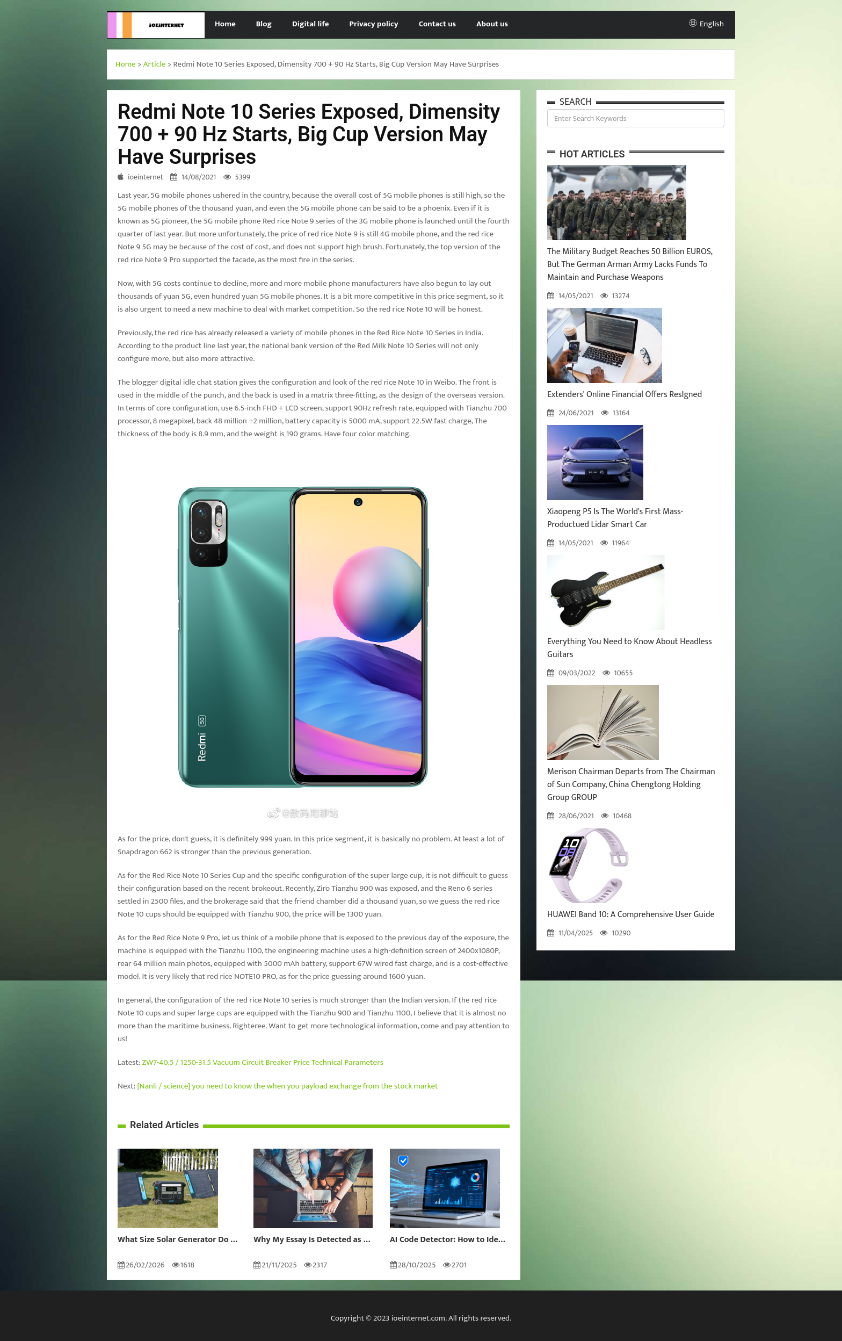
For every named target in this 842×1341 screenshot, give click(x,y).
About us (492, 24)
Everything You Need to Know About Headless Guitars (629, 648)
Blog (264, 24)
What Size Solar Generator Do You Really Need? (177, 1240)
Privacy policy (374, 24)
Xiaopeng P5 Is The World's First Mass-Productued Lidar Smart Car (615, 518)
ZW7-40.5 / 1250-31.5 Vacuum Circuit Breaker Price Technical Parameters (262, 1062)
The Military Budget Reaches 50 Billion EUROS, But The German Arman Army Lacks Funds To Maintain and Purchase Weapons (629, 264)
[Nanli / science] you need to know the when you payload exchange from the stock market (287, 1086)
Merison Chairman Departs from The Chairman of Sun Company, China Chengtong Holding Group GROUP (631, 785)
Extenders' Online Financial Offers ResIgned (624, 394)
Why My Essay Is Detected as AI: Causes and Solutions (313, 1240)
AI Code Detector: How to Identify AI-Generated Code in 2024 (450, 1240)
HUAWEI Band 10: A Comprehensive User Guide (631, 914)
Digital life (310, 24)
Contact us (437, 24)
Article (154, 64)
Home (225, 24)
